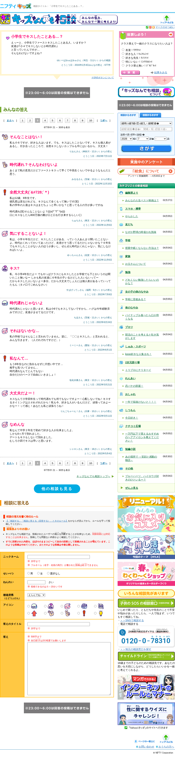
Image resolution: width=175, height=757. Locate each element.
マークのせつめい (165, 27)
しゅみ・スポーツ (135, 346)
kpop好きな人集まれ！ (138, 354)
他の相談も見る (57, 489)
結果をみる (160, 72)
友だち (129, 224)
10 (90, 120)
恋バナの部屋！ (134, 385)
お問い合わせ (146, 747)
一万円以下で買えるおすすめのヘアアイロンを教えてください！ (142, 437)
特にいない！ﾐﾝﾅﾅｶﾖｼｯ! (139, 61)
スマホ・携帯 (133, 208)
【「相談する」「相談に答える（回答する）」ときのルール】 (37, 521)
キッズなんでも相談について (146, 92)
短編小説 (130, 449)
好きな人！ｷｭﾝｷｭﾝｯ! (137, 53)
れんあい (130, 378)
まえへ (10, 120)
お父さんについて (135, 263)
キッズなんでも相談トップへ (93, 476)
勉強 (127, 272)
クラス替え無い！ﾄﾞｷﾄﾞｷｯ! (141, 65)
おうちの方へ (166, 747)
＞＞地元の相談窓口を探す (135, 649)
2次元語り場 (132, 362)
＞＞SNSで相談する (132, 620)
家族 (127, 256)
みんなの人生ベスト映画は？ (142, 200)
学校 (127, 240)
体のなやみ (131, 307)
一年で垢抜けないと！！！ (140, 401)
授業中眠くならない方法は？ (142, 247)
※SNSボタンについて (102, 77)
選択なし (55, 573)
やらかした (131, 216)
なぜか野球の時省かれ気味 (140, 232)
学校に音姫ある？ (135, 299)
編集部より (131, 192)
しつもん (130, 410)
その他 (129, 468)
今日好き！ (131, 417)
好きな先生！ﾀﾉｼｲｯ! (137, 57)
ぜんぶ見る (131, 487)
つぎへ (103, 120)
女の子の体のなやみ (137, 291)
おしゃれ (130, 394)
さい (50, 582)
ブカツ (129, 327)
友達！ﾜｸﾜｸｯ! (133, 50)
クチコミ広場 (133, 426)
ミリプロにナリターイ (138, 370)
